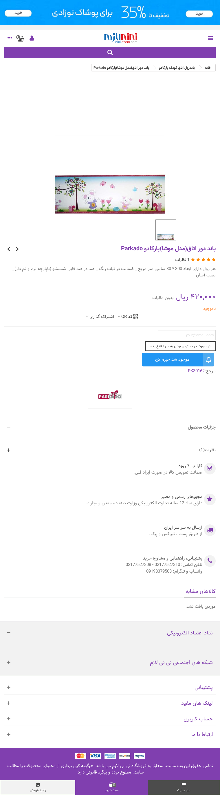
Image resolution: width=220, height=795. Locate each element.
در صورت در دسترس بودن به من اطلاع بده (180, 346)
